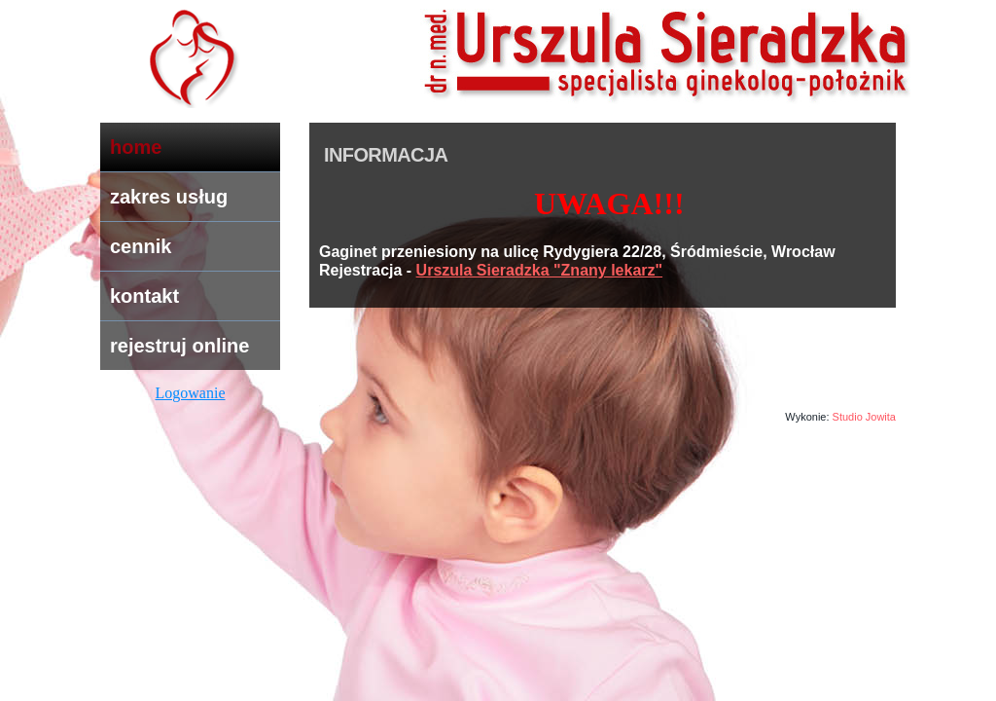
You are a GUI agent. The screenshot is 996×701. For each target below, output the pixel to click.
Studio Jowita (864, 417)
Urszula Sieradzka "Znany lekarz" (539, 270)
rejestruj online (179, 345)
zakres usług (169, 196)
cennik (140, 246)
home (135, 147)
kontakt (144, 296)
